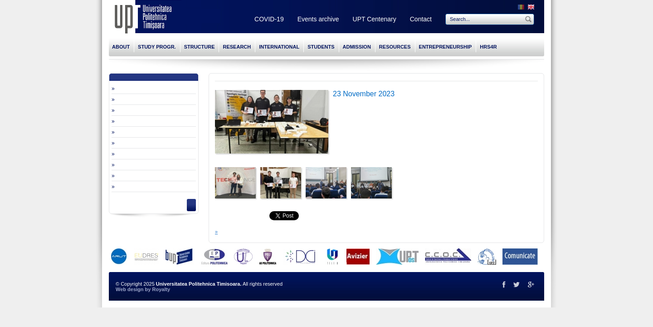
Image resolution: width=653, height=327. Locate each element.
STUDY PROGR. (157, 47)
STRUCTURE (199, 47)
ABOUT (121, 47)
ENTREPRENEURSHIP (445, 47)
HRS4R (488, 47)
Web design (130, 289)
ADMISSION (357, 47)
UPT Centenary (374, 19)
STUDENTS (320, 47)
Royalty (161, 289)
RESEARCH (237, 47)
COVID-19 (269, 19)
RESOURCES (395, 47)
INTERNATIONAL (279, 47)
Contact (421, 19)
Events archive (318, 19)
